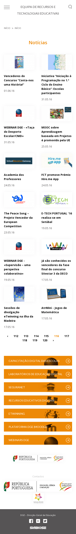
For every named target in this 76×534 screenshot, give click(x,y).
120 (45, 340)
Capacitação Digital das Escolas (34, 360)
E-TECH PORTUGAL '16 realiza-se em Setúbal (56, 218)
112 (15, 336)
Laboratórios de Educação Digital (35, 374)
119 (34, 340)
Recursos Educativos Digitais (32, 400)
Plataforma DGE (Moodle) (28, 426)
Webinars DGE (19, 440)
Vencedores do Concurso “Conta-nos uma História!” (19, 80)
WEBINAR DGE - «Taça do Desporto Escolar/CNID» (19, 132)
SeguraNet (17, 387)
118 (24, 340)
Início (7, 28)
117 (66, 336)
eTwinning (17, 413)
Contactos (38, 476)
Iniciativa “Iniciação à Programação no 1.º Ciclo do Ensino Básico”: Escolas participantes (56, 84)
